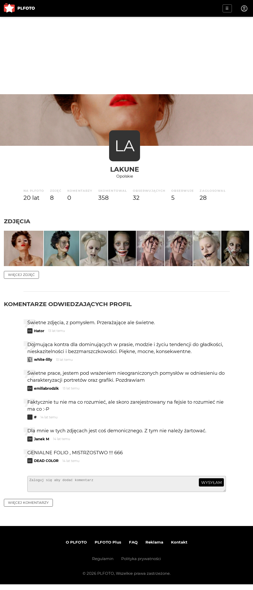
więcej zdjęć (21, 278)
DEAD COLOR (46, 464)
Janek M (41, 442)
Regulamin (102, 564)
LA (125, 145)
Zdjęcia (17, 221)
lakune (124, 169)
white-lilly (43, 363)
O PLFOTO (76, 547)
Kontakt (179, 547)
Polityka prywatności (141, 564)
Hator (39, 334)
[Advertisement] (126, 55)
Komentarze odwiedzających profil (68, 307)
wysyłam (211, 485)
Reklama (154, 547)
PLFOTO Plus (108, 547)
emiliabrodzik (46, 392)
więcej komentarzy (28, 508)
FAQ (133, 547)
